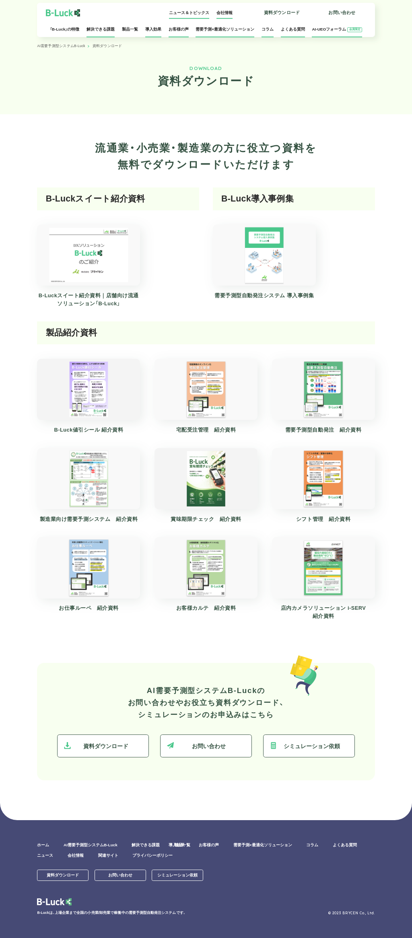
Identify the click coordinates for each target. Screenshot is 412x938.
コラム (268, 31)
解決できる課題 (101, 31)
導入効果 (153, 31)
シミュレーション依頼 (305, 745)
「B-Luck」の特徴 (65, 31)
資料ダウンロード (282, 12)
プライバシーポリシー (152, 855)
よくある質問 (293, 31)
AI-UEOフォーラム (337, 31)
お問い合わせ (341, 12)
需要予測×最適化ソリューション (225, 31)
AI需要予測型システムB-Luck (61, 46)
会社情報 (189, 12)
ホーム (43, 845)
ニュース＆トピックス (154, 12)
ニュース (45, 855)
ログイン (230, 15)
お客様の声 (179, 31)
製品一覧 (130, 31)
